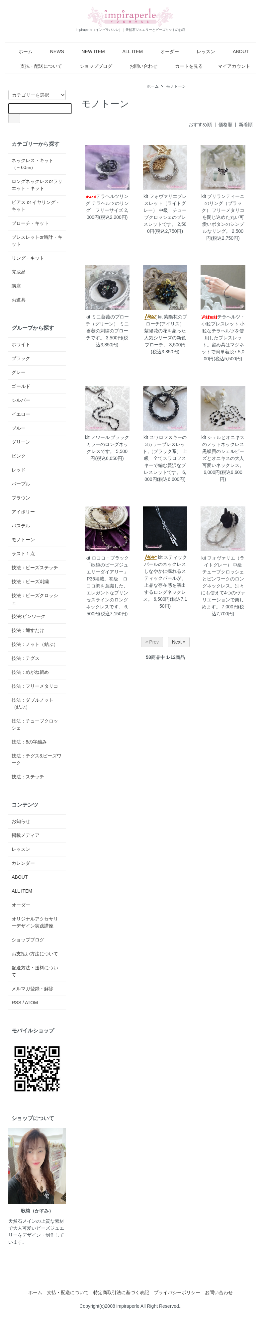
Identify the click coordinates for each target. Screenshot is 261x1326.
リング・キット (28, 258)
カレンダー (23, 863)
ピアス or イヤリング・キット (36, 206)
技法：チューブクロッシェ (35, 724)
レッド (19, 470)
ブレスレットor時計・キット (37, 240)
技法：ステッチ (28, 776)
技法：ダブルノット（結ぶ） (32, 703)
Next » (178, 642)
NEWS (52, 51)
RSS (16, 1002)
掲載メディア (26, 835)
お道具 (19, 300)
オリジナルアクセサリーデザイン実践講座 (35, 922)
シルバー (21, 400)
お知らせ (21, 821)
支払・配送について (36, 66)
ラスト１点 (23, 553)
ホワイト (21, 344)
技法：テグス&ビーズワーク (36, 759)
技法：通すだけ (28, 630)
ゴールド (21, 386)
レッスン (201, 51)
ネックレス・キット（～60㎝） (32, 164)
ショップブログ (91, 66)
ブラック (21, 358)
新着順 (246, 124)
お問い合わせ (138, 66)
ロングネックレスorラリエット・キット (37, 185)
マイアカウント (230, 66)
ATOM (31, 1002)
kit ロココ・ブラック (107, 558)
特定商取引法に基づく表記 (121, 1292)
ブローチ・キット (30, 223)
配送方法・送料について (35, 971)
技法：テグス (26, 658)
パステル (21, 525)
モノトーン (176, 86)
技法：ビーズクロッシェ (35, 599)
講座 (16, 286)
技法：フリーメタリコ (35, 686)
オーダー (165, 51)
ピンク (19, 456)
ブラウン (21, 497)
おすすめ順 (200, 124)
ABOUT (236, 51)
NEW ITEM (88, 51)
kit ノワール (97, 437)
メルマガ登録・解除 (32, 988)
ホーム (21, 51)
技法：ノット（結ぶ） (35, 644)
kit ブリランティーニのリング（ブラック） (223, 203)
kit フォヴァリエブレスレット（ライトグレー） (165, 203)
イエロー (21, 414)
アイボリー (23, 511)
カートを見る (184, 66)
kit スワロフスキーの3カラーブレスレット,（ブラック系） (165, 444)
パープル (21, 483)
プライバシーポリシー (177, 1292)
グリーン (21, 442)
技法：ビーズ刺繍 (30, 581)
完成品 (19, 272)
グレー (19, 372)
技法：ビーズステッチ (35, 567)
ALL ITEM (128, 51)
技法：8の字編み (29, 742)
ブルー (19, 428)
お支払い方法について (35, 953)
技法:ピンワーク (28, 616)
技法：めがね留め (30, 672)
